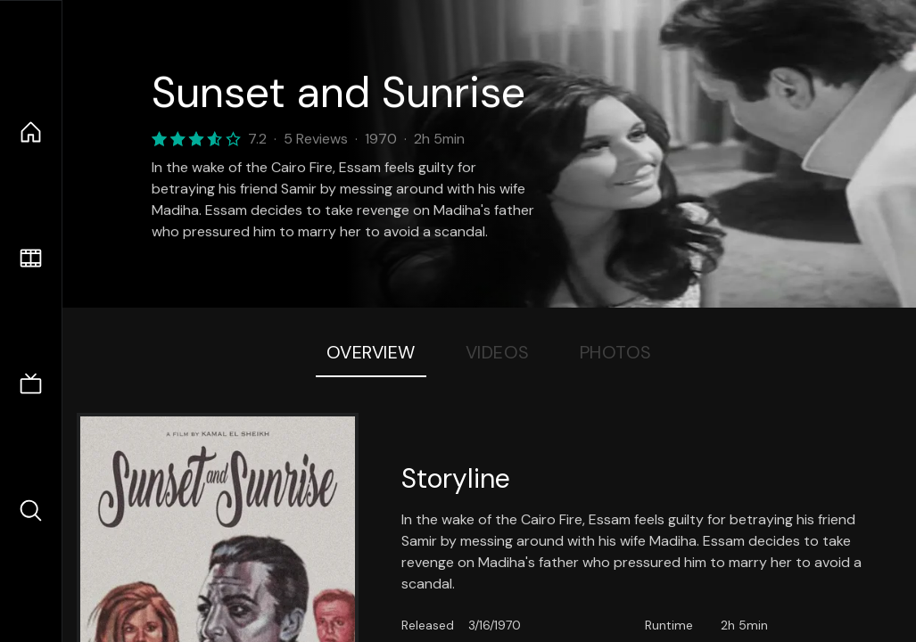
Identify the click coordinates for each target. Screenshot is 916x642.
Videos (498, 352)
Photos (616, 352)
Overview (371, 352)
